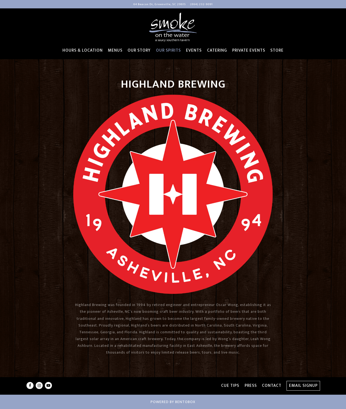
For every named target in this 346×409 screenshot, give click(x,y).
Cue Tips (230, 385)
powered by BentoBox (173, 402)
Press (251, 385)
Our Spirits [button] (168, 50)
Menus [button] (115, 50)
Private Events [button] (248, 50)
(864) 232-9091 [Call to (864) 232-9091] (201, 4)
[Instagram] (39, 385)
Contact (271, 385)
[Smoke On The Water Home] (173, 27)
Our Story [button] (139, 50)
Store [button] (277, 50)
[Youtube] (48, 385)
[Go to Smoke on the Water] (159, 4)
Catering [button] (217, 50)
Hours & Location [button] (82, 50)
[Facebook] (30, 385)
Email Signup (303, 385)
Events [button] (194, 50)
